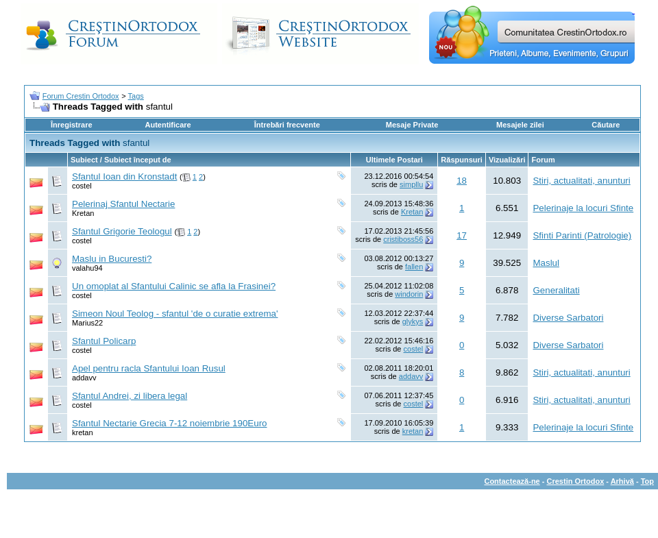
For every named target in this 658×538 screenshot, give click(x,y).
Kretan (83, 213)
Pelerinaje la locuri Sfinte (583, 208)
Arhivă (622, 481)
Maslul (546, 263)
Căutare (606, 125)
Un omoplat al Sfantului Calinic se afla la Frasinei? (174, 286)
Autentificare (168, 125)
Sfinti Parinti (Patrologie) (582, 235)
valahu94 (87, 268)
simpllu (411, 184)
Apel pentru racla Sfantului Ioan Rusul (149, 368)
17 (461, 235)
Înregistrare (72, 125)
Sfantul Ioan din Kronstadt (124, 176)
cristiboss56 (403, 239)
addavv (84, 378)
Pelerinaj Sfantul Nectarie (123, 204)
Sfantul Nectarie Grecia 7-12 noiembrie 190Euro (169, 423)
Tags (136, 96)
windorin (409, 294)
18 (461, 180)
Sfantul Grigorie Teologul (122, 231)
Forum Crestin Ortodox (80, 96)
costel (82, 186)
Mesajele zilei (520, 125)
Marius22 (87, 323)
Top (647, 481)
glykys (413, 321)
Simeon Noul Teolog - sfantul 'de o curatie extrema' (175, 313)
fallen (414, 266)
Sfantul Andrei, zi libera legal (129, 396)
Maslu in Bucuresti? (111, 259)
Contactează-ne (511, 481)
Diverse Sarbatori (568, 318)
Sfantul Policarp (104, 341)
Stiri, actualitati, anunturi (581, 180)
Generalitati (556, 290)
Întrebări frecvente (287, 125)
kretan (82, 432)
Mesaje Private (412, 125)
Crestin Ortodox (576, 481)
